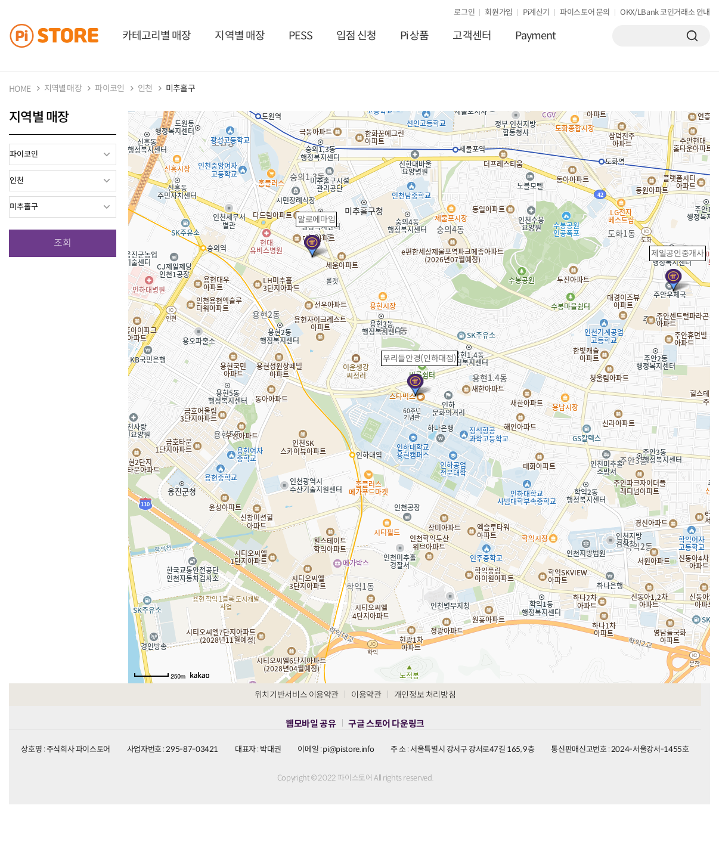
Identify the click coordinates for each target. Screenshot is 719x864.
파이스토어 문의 (585, 12)
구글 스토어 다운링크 (386, 723)
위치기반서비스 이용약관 (297, 694)
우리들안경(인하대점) (419, 358)
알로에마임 (316, 219)
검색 (692, 36)
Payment (535, 35)
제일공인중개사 (677, 253)
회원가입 (499, 12)
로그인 (464, 12)
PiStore (59, 35)
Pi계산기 (536, 12)
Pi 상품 (414, 35)
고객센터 (472, 35)
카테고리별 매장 (156, 35)
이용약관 (366, 694)
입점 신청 (356, 35)
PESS (300, 35)
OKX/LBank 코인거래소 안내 (665, 12)
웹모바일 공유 (311, 723)
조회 (63, 243)
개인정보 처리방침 (425, 694)
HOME (19, 88)
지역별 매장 (239, 35)
